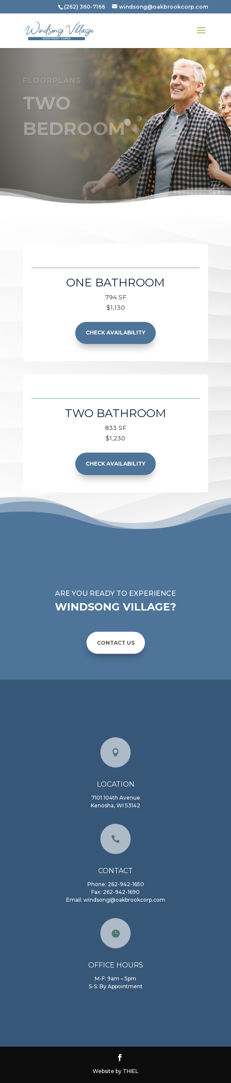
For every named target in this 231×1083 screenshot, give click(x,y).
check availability (115, 332)
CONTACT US (116, 643)
